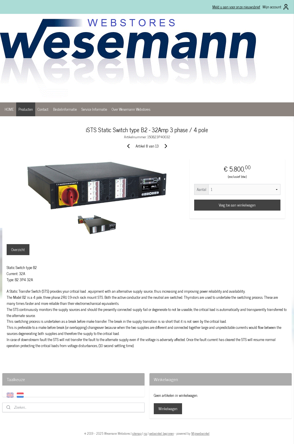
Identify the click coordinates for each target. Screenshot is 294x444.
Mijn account (276, 6)
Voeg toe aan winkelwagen (237, 205)
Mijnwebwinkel (200, 433)
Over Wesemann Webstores (131, 109)
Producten (25, 109)
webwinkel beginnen (161, 433)
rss (145, 433)
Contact (43, 109)
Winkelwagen (167, 409)
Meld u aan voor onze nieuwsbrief (236, 7)
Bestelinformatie (65, 109)
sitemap (137, 433)
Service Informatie (94, 109)
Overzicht (18, 249)
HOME (9, 109)
